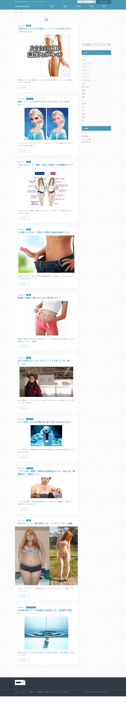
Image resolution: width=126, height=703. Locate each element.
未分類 (84, 102)
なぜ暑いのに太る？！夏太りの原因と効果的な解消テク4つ (46, 232)
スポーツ (84, 66)
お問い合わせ (103, 1)
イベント (84, 56)
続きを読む (23, 87)
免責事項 (31, 698)
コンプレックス (86, 63)
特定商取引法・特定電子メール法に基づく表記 (48, 698)
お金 (83, 60)
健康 (52, 6)
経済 (65, 6)
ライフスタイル (78, 6)
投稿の (85, 133)
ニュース (104, 6)
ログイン (84, 130)
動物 (83, 92)
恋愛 (83, 95)
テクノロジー (85, 69)
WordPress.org (86, 139)
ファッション (85, 76)
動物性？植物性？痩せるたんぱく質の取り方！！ (41, 298)
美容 (83, 114)
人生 (91, 6)
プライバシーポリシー (20, 698)
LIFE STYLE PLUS (22, 6)
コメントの (86, 136)
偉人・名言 (85, 85)
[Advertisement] (96, 28)
